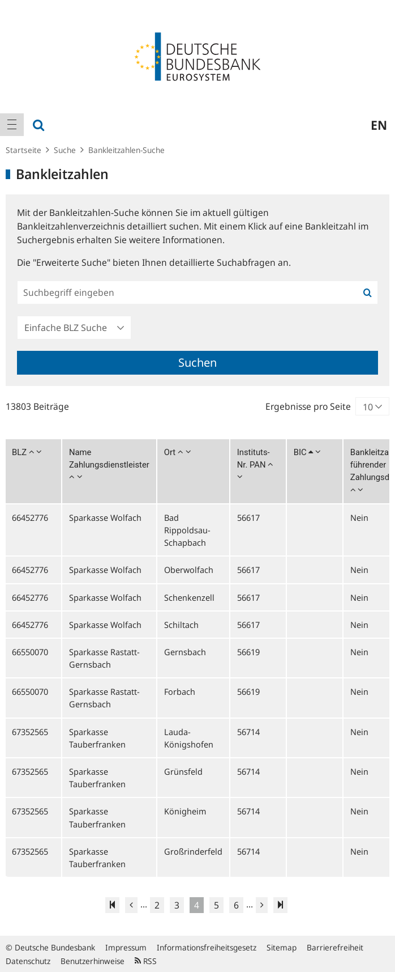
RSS (146, 961)
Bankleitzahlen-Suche (126, 150)
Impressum (126, 947)
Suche (65, 150)
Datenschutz (28, 961)
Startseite (23, 150)
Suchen (197, 362)
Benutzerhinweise (92, 961)
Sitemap (282, 947)
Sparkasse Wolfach (105, 517)
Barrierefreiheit (335, 947)
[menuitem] (12, 124)
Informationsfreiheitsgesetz (206, 947)
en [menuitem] (379, 124)
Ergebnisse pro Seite (308, 406)
